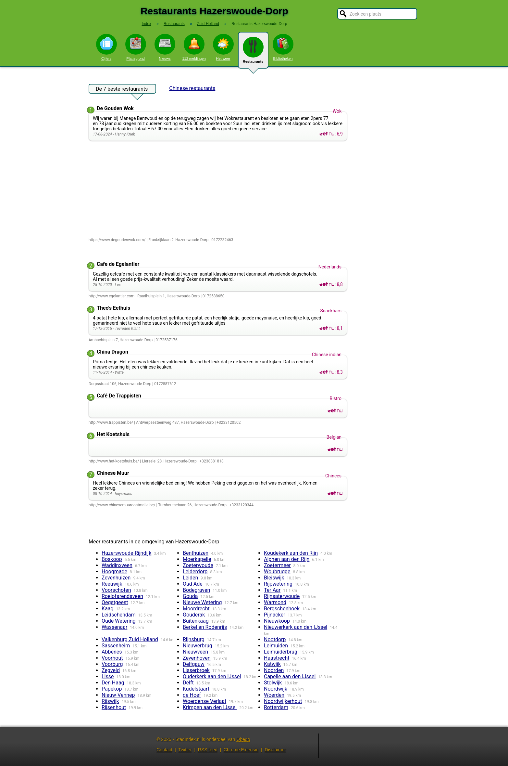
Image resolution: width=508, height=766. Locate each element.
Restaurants (253, 53)
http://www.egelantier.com (111, 296)
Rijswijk (110, 701)
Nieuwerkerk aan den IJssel (295, 627)
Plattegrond (135, 47)
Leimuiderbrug (280, 652)
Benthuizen (195, 553)
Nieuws (165, 47)
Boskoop (112, 559)
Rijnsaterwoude (282, 596)
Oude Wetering (119, 621)
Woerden (274, 695)
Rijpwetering (278, 584)
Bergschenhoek (282, 608)
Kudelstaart (196, 689)
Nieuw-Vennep (118, 695)
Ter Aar (272, 590)
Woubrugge (277, 571)
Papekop (112, 689)
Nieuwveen (195, 652)
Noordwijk (275, 689)
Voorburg (112, 664)
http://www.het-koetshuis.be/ (114, 461)
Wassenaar (114, 627)
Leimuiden (276, 646)
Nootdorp (275, 639)
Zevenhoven (197, 658)
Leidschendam (119, 615)
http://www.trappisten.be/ (111, 422)
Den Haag (113, 683)
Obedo (243, 739)
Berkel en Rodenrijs (205, 627)
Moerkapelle (197, 559)
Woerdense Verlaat (204, 701)
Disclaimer (275, 749)
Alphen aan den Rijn (286, 559)
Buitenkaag (196, 621)
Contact (164, 749)
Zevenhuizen (116, 578)
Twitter (185, 749)
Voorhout (112, 658)
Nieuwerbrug (197, 646)
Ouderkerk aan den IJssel (212, 676)
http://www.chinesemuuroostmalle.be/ (122, 505)
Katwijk (272, 664)
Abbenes (112, 652)
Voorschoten (116, 590)
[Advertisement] (219, 189)
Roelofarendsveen (122, 596)
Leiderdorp (195, 571)
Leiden (190, 578)
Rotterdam (276, 707)
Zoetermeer (277, 565)
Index (146, 23)
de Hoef (192, 695)
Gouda (190, 596)
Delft (188, 683)
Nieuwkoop (277, 621)
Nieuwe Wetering (202, 602)
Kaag (107, 608)
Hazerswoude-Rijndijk (126, 553)
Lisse (108, 676)
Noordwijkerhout (283, 701)
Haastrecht (277, 658)
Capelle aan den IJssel (290, 676)
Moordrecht (196, 608)
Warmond (275, 602)
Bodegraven (196, 590)
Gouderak (194, 615)
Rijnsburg (193, 639)
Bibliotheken (283, 47)
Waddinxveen (117, 565)
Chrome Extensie (241, 749)
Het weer (223, 47)
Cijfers (106, 47)
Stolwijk (273, 683)
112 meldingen (193, 47)
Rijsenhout (114, 707)
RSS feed (207, 749)
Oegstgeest (115, 602)
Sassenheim (116, 646)
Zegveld (111, 670)
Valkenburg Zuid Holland (130, 639)
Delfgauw (193, 664)
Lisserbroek (196, 670)
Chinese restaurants (192, 88)
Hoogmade (114, 571)
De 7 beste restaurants (122, 90)
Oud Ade (193, 584)
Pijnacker (274, 615)
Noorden (274, 670)
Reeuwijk (112, 584)
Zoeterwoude (198, 565)
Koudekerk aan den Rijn (291, 553)
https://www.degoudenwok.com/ (117, 240)
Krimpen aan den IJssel (210, 707)
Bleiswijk (274, 578)
